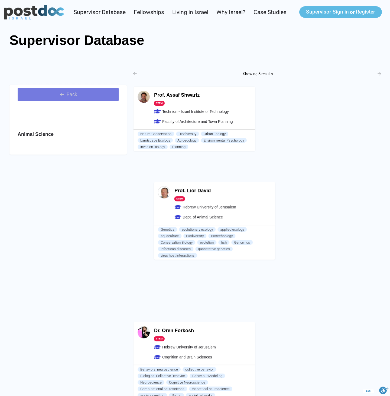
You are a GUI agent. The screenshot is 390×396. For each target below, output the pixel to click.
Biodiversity (187, 134)
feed (291, 209)
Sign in (327, 12)
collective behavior (199, 203)
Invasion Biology (152, 147)
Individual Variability (172, 255)
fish (330, 147)
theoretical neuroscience (211, 223)
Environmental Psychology (224, 140)
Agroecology (186, 140)
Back (68, 96)
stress (145, 255)
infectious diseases (282, 153)
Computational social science (163, 236)
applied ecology (339, 134)
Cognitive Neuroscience (187, 216)
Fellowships (149, 12)
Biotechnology (328, 140)
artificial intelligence (231, 249)
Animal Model (150, 262)
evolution (313, 147)
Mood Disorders (223, 255)
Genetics (274, 134)
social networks (200, 229)
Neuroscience (151, 216)
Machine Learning (195, 249)
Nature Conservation (155, 134)
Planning (179, 147)
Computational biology (157, 249)
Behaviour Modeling (207, 210)
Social (176, 229)
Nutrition (273, 209)
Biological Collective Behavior (162, 210)
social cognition (152, 229)
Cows (214, 242)
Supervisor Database (100, 12)
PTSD (199, 255)
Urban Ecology (215, 134)
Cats (244, 242)
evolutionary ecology (304, 134)
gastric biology (313, 209)
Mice (229, 242)
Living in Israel (190, 12)
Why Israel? (230, 12)
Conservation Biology (283, 147)
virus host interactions (284, 160)
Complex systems (207, 236)
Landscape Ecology (155, 140)
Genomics (349, 147)
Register (365, 12)
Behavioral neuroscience (159, 203)
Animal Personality (188, 242)
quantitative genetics (321, 153)
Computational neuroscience (162, 223)
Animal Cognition (153, 242)
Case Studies (270, 12)
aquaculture (276, 140)
